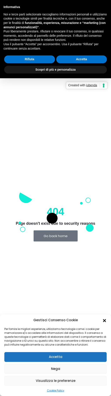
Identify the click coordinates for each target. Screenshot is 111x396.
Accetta (55, 356)
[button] (104, 320)
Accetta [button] (81, 59)
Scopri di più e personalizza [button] (55, 69)
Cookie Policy (55, 390)
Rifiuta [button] (29, 59)
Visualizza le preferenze (55, 380)
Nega (55, 368)
